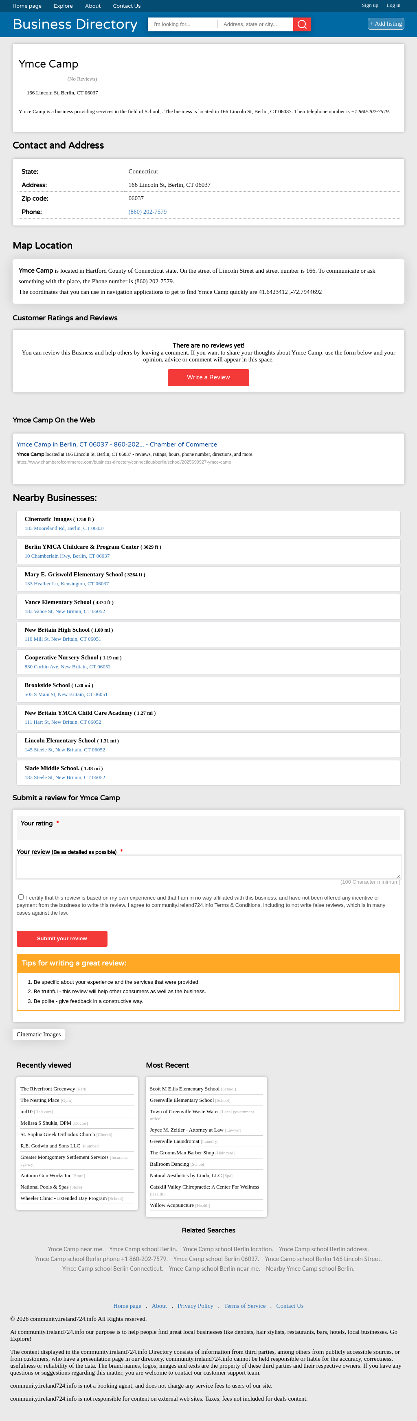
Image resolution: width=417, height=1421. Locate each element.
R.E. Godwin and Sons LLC (59, 1148)
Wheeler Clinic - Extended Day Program (71, 1201)
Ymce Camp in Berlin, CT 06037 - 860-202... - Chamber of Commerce (117, 444)
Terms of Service (245, 1308)
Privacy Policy (195, 1308)
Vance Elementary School (69, 602)
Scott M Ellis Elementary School (193, 1091)
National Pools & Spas (51, 1189)
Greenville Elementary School (190, 1102)
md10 (36, 1114)
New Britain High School (69, 629)
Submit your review (62, 941)
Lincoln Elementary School (72, 740)
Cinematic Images (59, 519)
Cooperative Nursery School (73, 657)
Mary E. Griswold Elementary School (85, 574)
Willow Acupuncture (180, 1207)
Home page (27, 6)
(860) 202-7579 (147, 211)
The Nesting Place (46, 1102)
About (93, 6)
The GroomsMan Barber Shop (192, 1155)
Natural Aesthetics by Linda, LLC (191, 1178)
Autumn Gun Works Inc (52, 1178)
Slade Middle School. (64, 768)
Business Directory (75, 24)
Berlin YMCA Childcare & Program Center (93, 546)
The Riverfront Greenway (54, 1091)
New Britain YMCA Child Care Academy (90, 712)
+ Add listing (386, 23)
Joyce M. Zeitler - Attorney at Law (195, 1132)
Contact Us (126, 6)
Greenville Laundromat (184, 1144)
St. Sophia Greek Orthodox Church (66, 1137)
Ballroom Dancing (178, 1166)
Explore (63, 6)
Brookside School (59, 685)
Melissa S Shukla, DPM (54, 1125)
